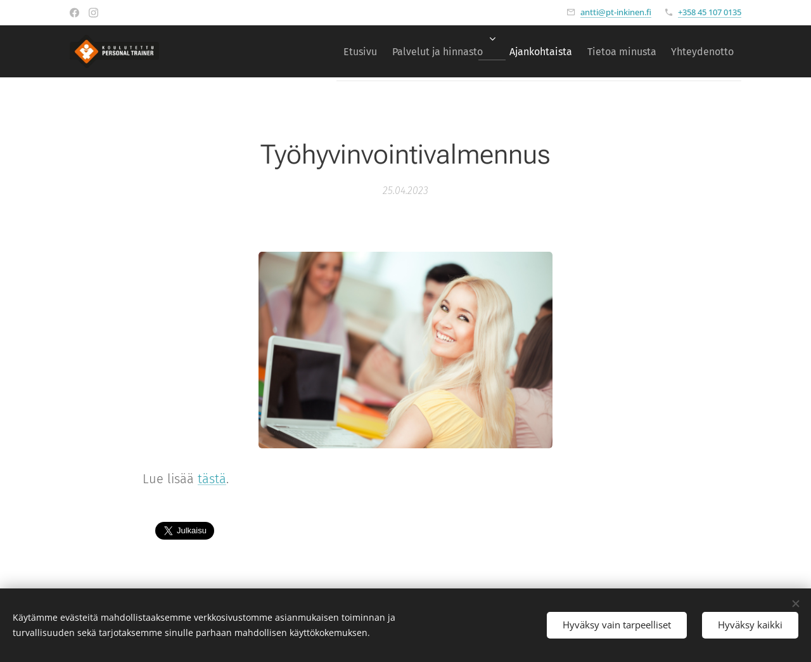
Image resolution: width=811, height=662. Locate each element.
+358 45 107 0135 (709, 12)
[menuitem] (328, 51)
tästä (212, 478)
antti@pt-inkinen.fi (615, 12)
